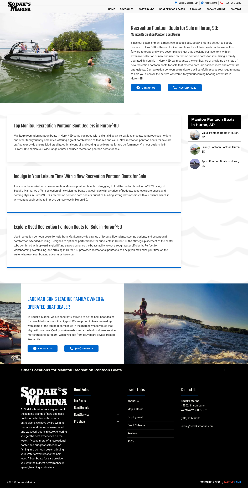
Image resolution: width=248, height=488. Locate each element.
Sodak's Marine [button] (216, 9)
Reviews (132, 433)
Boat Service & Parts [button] (172, 9)
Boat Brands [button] (146, 9)
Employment (135, 417)
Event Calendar (136, 425)
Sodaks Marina (190, 401)
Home (111, 9)
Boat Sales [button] (126, 9)
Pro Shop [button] (196, 9)
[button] (97, 401)
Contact (236, 9)
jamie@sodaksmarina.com (197, 426)
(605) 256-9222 (190, 418)
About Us (133, 401)
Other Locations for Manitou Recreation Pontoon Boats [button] (71, 370)
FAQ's (130, 441)
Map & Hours (135, 409)
